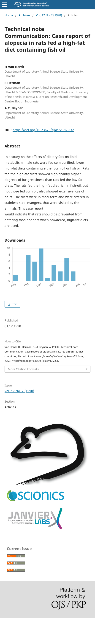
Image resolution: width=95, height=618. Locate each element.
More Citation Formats (23, 369)
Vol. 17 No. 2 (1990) (49, 15)
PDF (14, 304)
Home (9, 15)
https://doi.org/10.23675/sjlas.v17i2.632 (43, 130)
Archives (24, 15)
